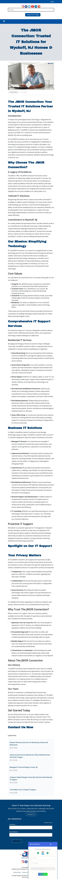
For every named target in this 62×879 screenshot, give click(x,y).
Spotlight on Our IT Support (30, 545)
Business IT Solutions (25, 427)
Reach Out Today (31, 14)
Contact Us (31, 813)
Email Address (14, 831)
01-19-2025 (23, 91)
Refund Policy (17, 871)
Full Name (12, 824)
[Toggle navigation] (4, 20)
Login (52, 2)
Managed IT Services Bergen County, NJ (23, 766)
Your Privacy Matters (24, 554)
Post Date (13, 91)
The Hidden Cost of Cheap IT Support (23, 789)
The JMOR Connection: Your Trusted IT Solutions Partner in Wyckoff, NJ (30, 105)
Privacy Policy (26, 871)
